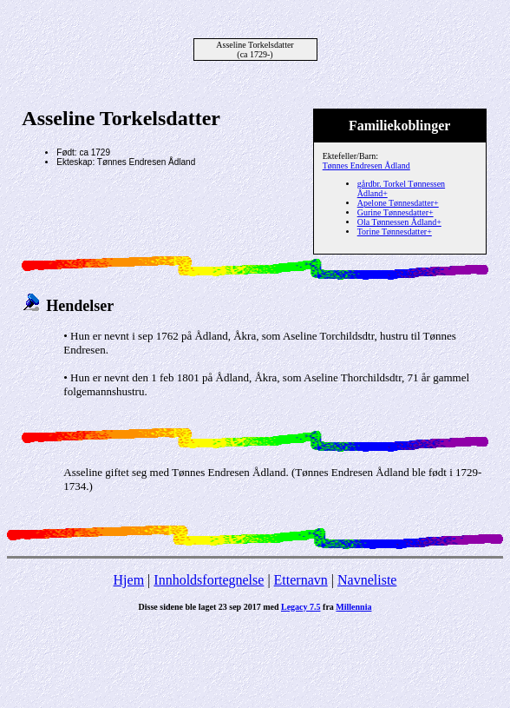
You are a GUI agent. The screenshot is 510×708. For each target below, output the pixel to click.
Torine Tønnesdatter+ (394, 231)
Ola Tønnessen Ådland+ (399, 222)
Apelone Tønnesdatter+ (398, 203)
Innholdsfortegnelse (209, 579)
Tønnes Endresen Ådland (366, 165)
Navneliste (366, 579)
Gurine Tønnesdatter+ (395, 212)
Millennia (353, 607)
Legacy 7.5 (301, 607)
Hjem (129, 579)
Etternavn (301, 579)
